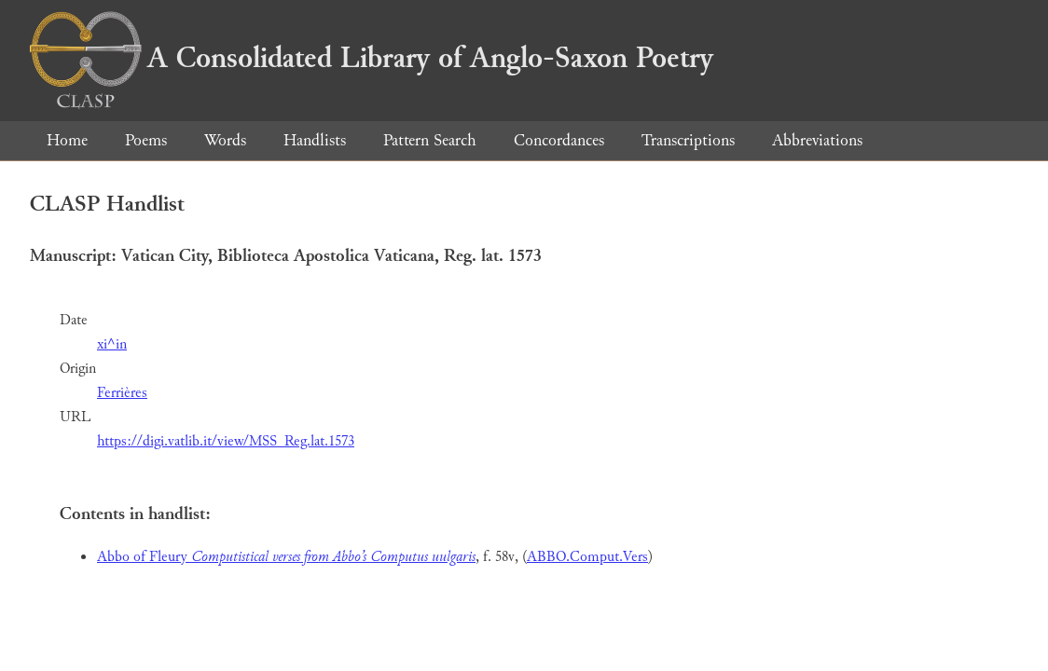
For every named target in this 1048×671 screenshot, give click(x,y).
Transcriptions (688, 140)
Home (67, 140)
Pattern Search (429, 140)
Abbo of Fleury (286, 557)
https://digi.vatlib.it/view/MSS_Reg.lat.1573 (225, 441)
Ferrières (122, 393)
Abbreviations (817, 140)
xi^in (112, 344)
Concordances (559, 140)
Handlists (314, 140)
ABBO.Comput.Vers (587, 557)
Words (225, 140)
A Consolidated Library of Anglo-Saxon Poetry (371, 57)
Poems (146, 140)
